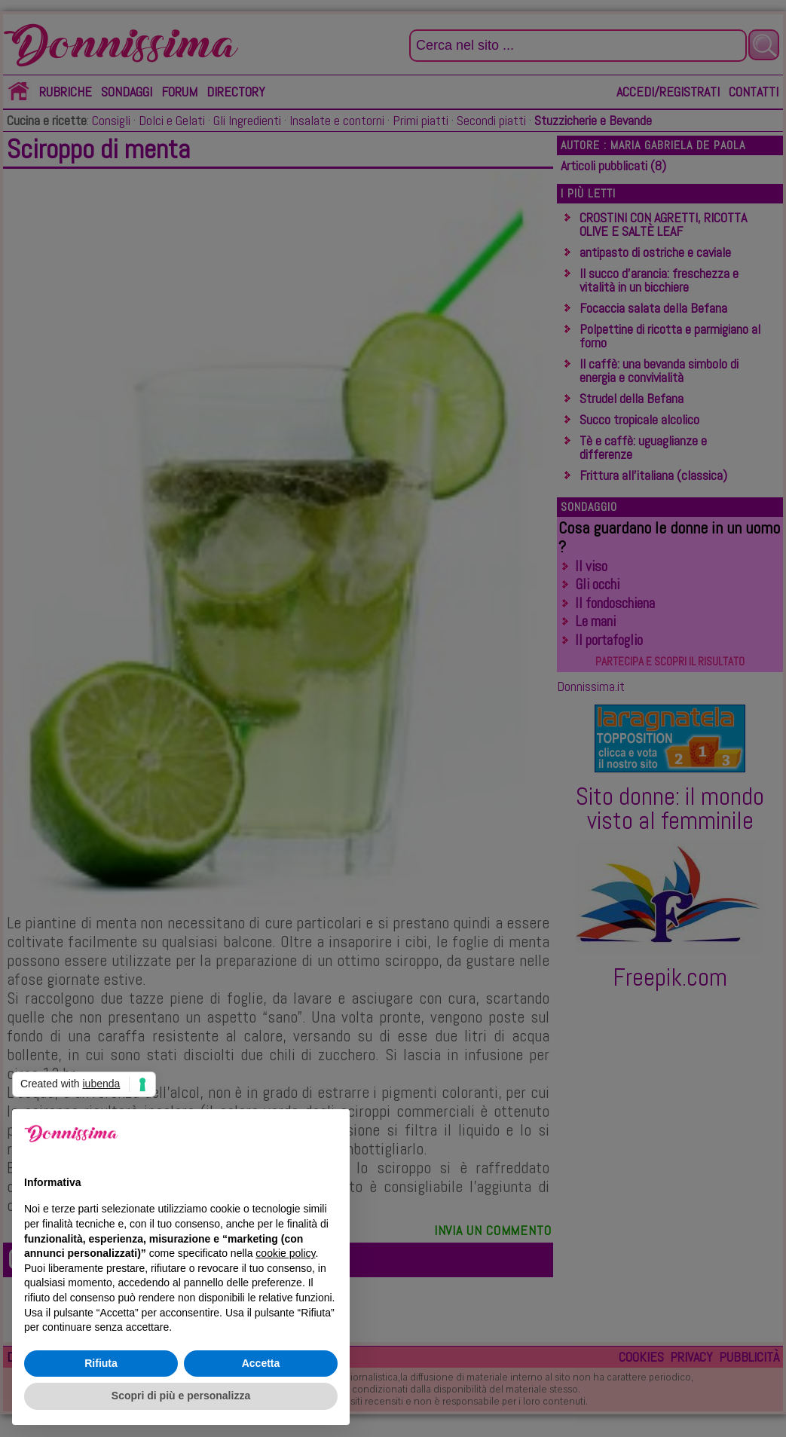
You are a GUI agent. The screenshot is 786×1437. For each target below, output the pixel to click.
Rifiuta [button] (101, 1363)
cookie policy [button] (285, 1253)
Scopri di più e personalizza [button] (181, 1396)
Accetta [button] (261, 1363)
